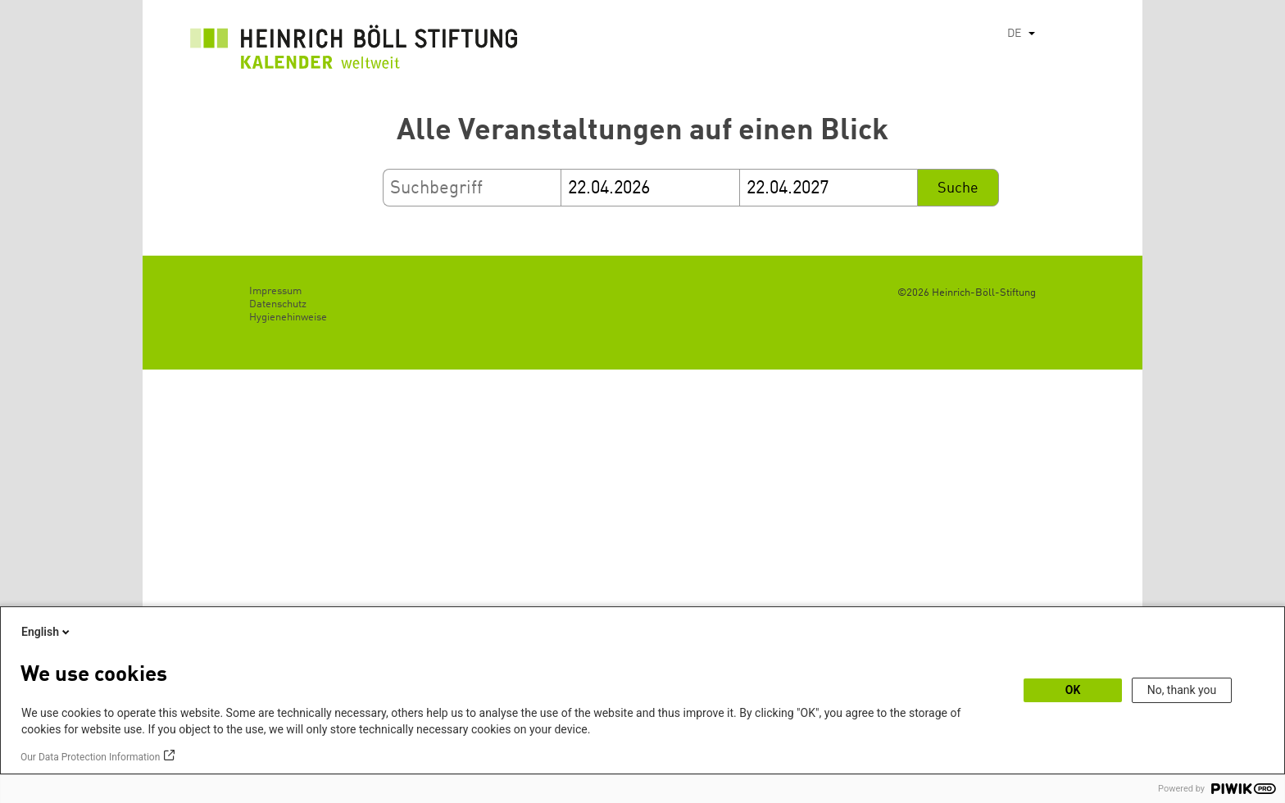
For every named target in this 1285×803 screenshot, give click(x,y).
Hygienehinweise (288, 317)
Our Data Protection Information (90, 757)
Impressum (275, 291)
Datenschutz (277, 304)
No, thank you (1182, 689)
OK (1073, 689)
